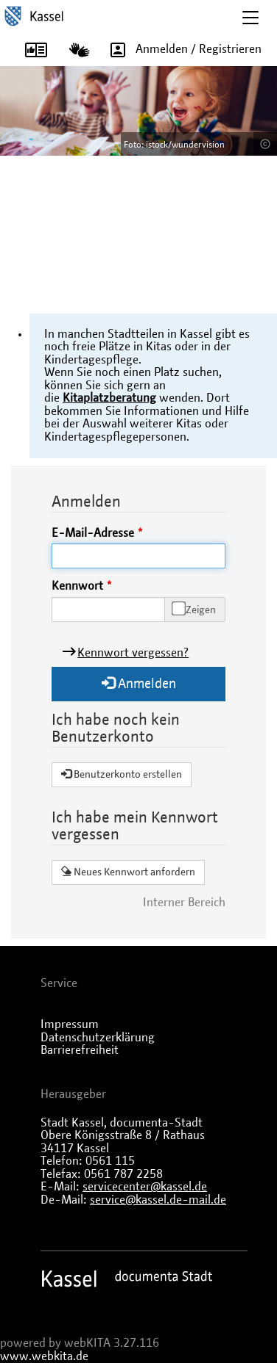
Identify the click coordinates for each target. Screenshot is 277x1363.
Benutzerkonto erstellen (121, 774)
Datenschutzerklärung (98, 1038)
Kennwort (77, 586)
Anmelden (139, 683)
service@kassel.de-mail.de (158, 1200)
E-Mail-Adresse (93, 533)
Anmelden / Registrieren (181, 49)
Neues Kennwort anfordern (128, 872)
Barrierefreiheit (80, 1050)
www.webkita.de (44, 1356)
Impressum (70, 1024)
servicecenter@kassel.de (145, 1187)
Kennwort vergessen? (133, 653)
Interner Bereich (184, 902)
